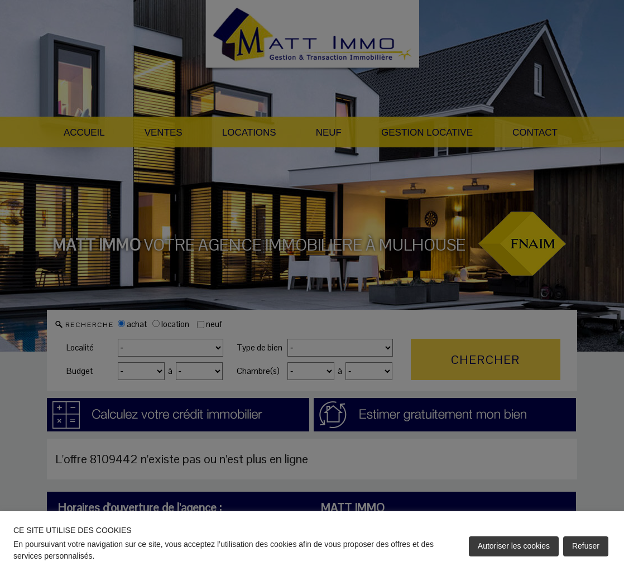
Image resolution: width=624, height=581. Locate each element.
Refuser (585, 545)
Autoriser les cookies (514, 545)
